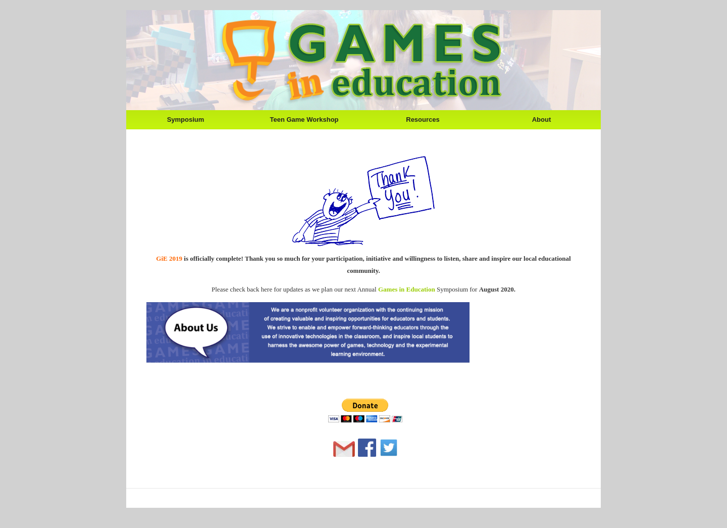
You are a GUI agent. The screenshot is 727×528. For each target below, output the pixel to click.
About (541, 119)
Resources (422, 119)
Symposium (185, 119)
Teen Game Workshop (304, 119)
